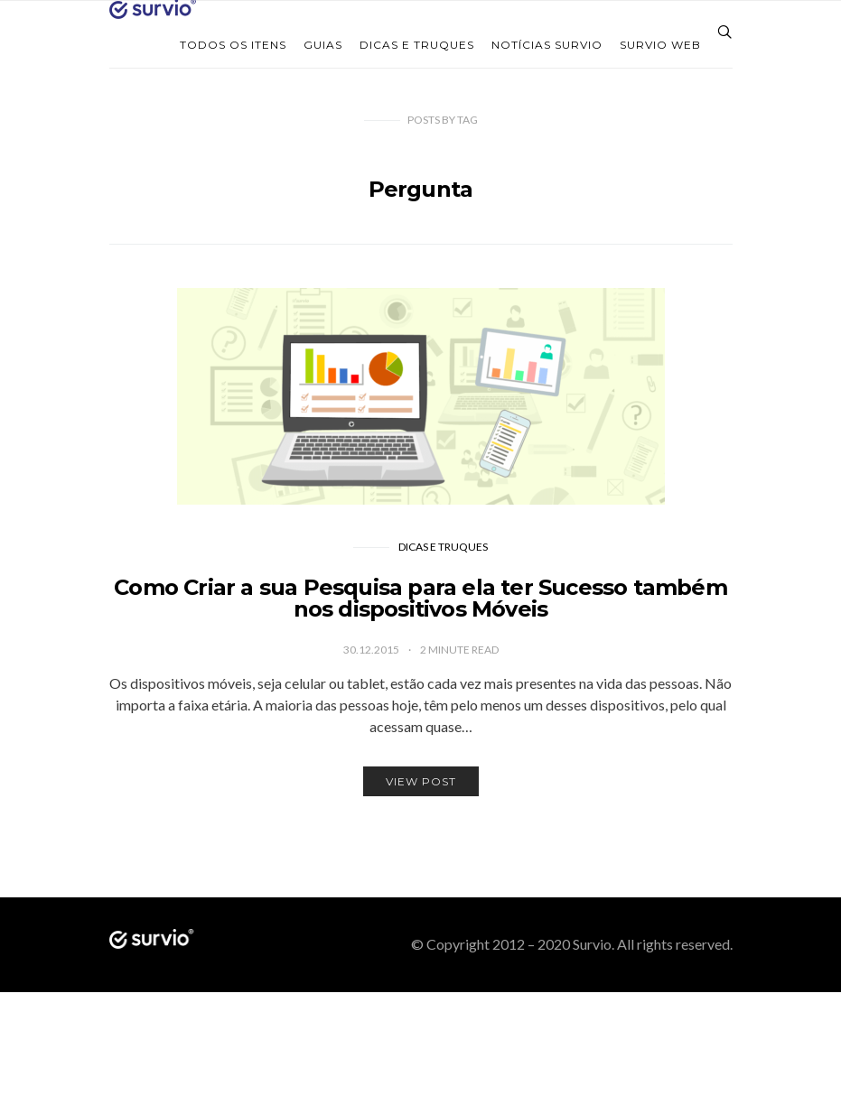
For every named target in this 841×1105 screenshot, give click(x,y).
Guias (323, 44)
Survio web (660, 44)
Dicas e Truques (417, 44)
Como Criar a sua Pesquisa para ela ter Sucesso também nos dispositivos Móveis (420, 598)
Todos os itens (233, 44)
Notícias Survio (547, 44)
